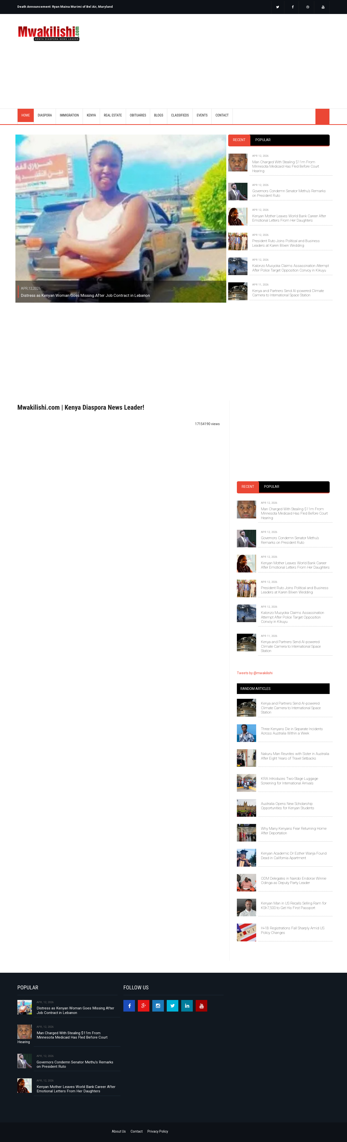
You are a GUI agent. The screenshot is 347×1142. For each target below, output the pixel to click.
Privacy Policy (157, 1131)
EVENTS (202, 115)
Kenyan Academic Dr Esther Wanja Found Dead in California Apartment (294, 855)
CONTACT (222, 115)
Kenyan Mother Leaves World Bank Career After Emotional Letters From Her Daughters (289, 218)
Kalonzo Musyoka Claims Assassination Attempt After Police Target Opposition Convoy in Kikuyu (290, 268)
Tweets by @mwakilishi (255, 673)
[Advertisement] (233, 55)
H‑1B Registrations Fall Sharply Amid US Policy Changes (292, 930)
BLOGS (158, 115)
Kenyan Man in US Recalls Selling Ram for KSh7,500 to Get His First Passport (294, 905)
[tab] (239, 140)
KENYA (91, 115)
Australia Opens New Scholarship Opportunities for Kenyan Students (287, 806)
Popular (263, 140)
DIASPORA (45, 115)
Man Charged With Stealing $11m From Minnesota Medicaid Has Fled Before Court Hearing (285, 166)
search (322, 116)
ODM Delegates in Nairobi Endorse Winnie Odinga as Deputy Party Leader (293, 880)
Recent (239, 140)
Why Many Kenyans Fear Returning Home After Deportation (294, 830)
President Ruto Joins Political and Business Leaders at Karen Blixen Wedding (286, 243)
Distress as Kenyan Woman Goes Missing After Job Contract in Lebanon (85, 295)
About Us (119, 1131)
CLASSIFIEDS (180, 115)
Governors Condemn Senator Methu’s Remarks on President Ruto (289, 193)
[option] (94, 5)
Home (25, 115)
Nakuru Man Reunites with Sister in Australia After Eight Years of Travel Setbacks (295, 756)
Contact (137, 1131)
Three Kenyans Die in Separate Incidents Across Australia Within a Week (292, 731)
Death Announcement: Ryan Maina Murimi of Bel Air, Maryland (65, 6)
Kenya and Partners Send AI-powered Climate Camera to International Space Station (288, 293)
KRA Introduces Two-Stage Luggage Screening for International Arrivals (289, 780)
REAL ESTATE (113, 115)
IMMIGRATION (69, 115)
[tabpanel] (279, 221)
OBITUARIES (138, 115)
